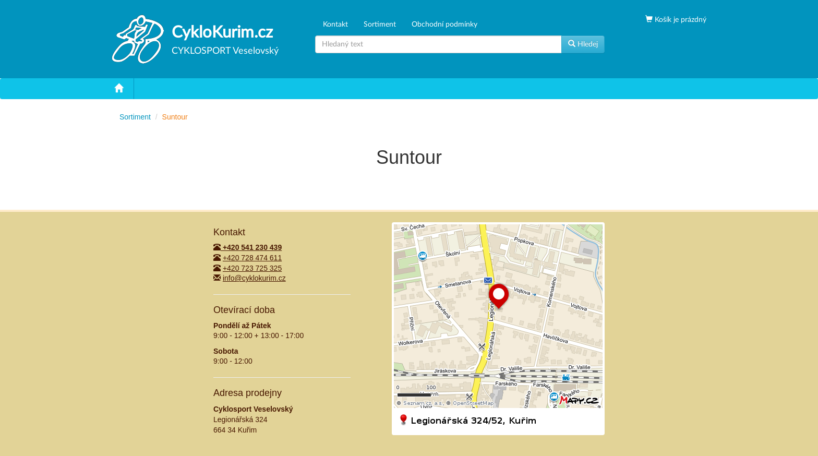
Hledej (583, 44)
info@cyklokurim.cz (254, 278)
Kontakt (335, 24)
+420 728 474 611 (252, 258)
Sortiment (380, 24)
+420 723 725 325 (252, 268)
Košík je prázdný (679, 19)
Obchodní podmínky (444, 24)
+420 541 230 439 (247, 247)
